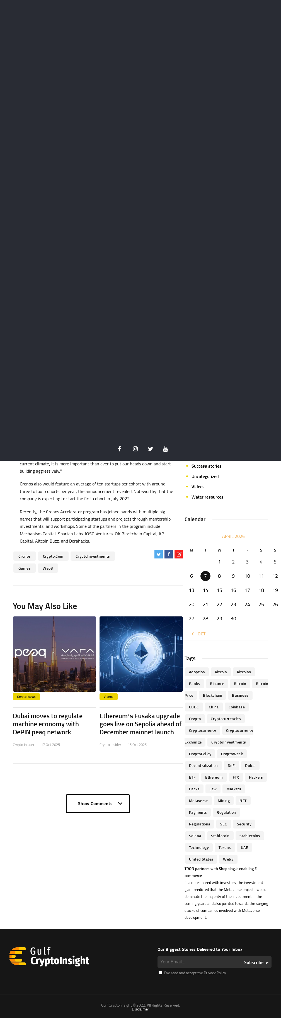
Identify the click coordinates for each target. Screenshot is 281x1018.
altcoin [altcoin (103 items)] (221, 672)
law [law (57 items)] (213, 789)
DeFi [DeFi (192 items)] (232, 765)
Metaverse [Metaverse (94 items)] (198, 800)
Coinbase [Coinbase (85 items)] (237, 707)
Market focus (204, 404)
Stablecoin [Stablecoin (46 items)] (220, 836)
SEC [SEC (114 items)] (223, 824)
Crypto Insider (24, 744)
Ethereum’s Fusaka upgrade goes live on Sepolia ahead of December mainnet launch (140, 724)
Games (24, 568)
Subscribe (253, 962)
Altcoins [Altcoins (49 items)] (244, 672)
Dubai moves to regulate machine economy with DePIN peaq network (48, 724)
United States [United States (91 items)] (201, 859)
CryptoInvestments (93, 556)
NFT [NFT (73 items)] (242, 800)
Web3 (48, 568)
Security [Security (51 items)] (244, 824)
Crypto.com (53, 556)
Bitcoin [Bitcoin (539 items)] (240, 683)
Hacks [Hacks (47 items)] (194, 789)
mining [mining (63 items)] (224, 800)
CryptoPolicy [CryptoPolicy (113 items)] (200, 754)
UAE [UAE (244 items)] (244, 847)
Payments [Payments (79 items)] (198, 812)
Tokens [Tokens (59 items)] (225, 847)
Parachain (201, 435)
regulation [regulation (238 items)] (226, 812)
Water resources (208, 497)
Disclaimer (140, 1009)
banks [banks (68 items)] (194, 683)
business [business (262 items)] (240, 695)
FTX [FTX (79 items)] (236, 777)
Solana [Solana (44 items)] (195, 836)
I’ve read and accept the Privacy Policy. (193, 973)
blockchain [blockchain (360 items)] (212, 695)
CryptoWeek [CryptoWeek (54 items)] (232, 754)
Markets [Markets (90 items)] (233, 789)
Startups (200, 455)
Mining (198, 414)
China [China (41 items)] (214, 707)
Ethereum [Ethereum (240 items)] (214, 777)
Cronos (24, 556)
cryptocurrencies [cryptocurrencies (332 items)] (226, 718)
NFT (195, 424)
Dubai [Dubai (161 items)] (250, 765)
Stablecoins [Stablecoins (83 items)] (249, 836)
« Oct (197, 633)
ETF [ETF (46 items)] (192, 777)
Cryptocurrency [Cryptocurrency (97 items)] (202, 730)
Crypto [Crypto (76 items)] (195, 718)
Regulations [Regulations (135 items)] (199, 824)
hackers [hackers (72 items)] (256, 777)
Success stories (207, 466)
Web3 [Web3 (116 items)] (228, 859)
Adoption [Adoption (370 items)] (197, 672)
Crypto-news (26, 696)
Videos (108, 696)
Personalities (204, 445)
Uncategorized (205, 476)
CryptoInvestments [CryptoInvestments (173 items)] (228, 742)
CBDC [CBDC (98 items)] (194, 707)
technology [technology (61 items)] (199, 847)
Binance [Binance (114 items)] (217, 683)
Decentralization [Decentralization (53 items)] (203, 765)
